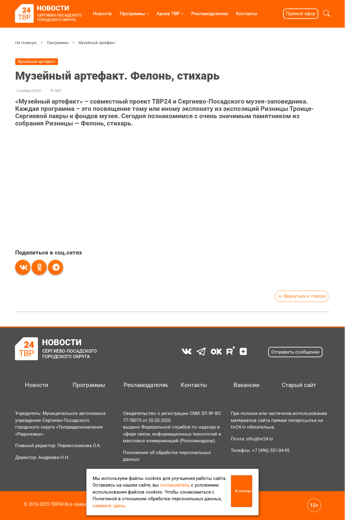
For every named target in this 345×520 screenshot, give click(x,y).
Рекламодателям (209, 13)
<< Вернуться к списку (302, 296)
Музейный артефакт (96, 42)
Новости (102, 13)
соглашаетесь (175, 485)
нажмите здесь (109, 505)
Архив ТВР (168, 13)
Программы (132, 13)
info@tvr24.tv (259, 439)
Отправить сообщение (295, 352)
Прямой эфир (300, 13)
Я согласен (243, 491)
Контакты (246, 13)
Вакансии (246, 385)
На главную (26, 42)
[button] (326, 13)
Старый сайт (299, 385)
